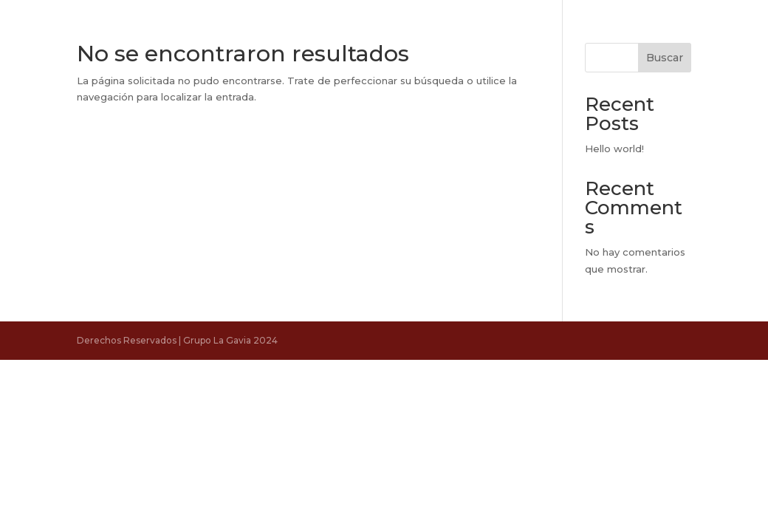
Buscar (664, 57)
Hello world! (614, 148)
